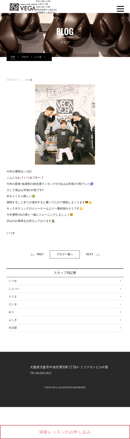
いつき (29, 79)
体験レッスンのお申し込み (65, 432)
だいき (13, 304)
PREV (37, 254)
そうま (13, 296)
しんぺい (14, 288)
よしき (13, 319)
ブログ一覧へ (64, 254)
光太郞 (13, 327)
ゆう (11, 312)
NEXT (92, 254)
